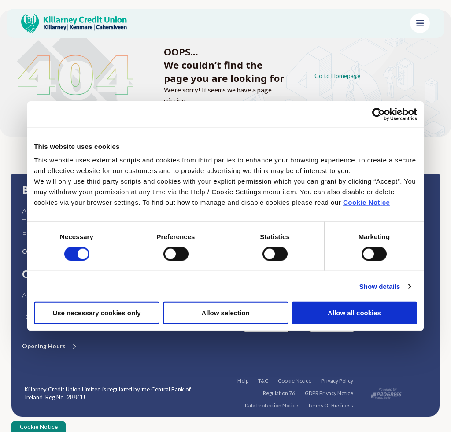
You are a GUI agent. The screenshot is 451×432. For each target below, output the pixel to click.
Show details (379, 286)
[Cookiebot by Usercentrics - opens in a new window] (378, 114)
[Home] (208, 23)
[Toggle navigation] (420, 23)
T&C (263, 380)
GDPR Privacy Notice (329, 392)
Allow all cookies (354, 313)
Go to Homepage (339, 75)
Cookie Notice (366, 202)
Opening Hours (45, 346)
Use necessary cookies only (96, 313)
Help (242, 380)
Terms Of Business (330, 405)
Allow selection (225, 313)
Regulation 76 (279, 392)
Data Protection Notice (271, 405)
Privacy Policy (337, 380)
